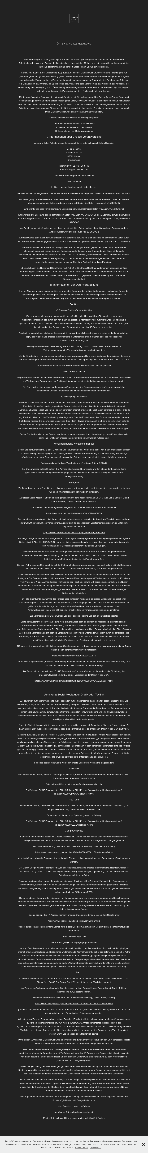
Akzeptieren (81, 1147)
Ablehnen (95, 1147)
